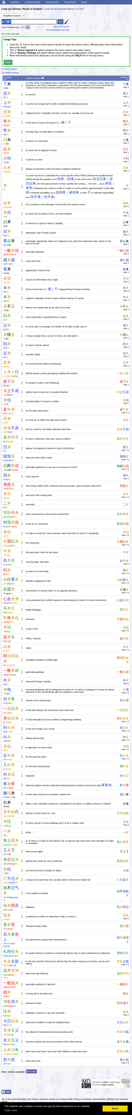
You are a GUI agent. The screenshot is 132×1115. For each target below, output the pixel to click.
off (22, 27)
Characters (32, 2)
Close (8, 62)
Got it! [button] (115, 1108)
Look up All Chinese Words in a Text (64, 9)
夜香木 (106, 785)
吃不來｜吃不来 (42, 197)
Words (15, 2)
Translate (52, 2)
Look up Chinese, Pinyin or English (22, 9)
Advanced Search (61, 26)
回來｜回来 (65, 179)
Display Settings (10, 72)
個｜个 (66, 122)
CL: (59, 123)
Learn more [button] (11, 1110)
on (28, 27)
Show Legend (9, 69)
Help (84, 2)
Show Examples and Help (57, 30)
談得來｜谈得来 (67, 192)
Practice (70, 2)
